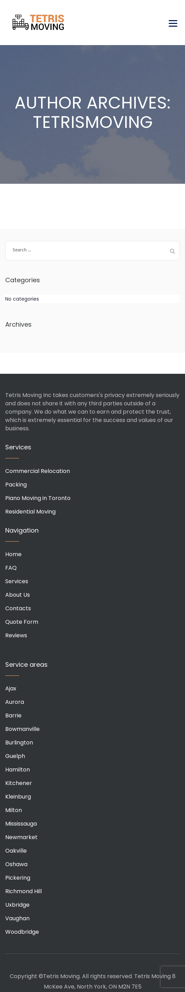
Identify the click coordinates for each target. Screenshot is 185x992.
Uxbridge (17, 905)
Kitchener (18, 783)
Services (16, 581)
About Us (17, 595)
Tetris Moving (38, 22)
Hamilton (17, 770)
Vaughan (17, 918)
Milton (13, 810)
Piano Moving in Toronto (38, 498)
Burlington (19, 743)
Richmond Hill (23, 891)
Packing (16, 485)
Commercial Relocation (37, 471)
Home (13, 554)
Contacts (18, 608)
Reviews (16, 635)
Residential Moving (30, 512)
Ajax (10, 688)
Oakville (16, 851)
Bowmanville (22, 729)
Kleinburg (18, 797)
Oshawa (16, 864)
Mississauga (21, 824)
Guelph (15, 756)
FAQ (11, 568)
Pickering (17, 878)
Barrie (13, 715)
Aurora (14, 702)
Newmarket (21, 837)
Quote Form (21, 622)
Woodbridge (22, 932)
